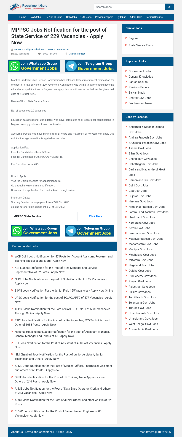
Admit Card (136, 17)
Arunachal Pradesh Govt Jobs (147, 143)
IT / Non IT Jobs (53, 17)
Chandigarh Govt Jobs (143, 159)
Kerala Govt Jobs (139, 228)
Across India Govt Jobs (143, 329)
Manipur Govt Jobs (141, 249)
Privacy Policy (63, 432)
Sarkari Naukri (137, 92)
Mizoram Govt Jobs (141, 260)
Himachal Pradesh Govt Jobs (147, 206)
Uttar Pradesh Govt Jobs (144, 313)
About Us (17, 432)
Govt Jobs (35, 17)
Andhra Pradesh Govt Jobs (145, 137)
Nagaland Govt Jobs (141, 265)
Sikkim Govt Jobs (140, 292)
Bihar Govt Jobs (139, 153)
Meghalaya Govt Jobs (142, 254)
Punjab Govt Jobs (140, 281)
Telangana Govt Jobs (142, 302)
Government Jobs (140, 71)
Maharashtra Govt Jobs (143, 244)
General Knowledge (141, 76)
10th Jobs (71, 17)
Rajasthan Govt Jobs (142, 286)
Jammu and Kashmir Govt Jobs (148, 212)
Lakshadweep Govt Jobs (144, 233)
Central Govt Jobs (140, 98)
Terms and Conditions (39, 432)
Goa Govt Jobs (138, 190)
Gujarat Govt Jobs (140, 196)
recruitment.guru (150, 432)
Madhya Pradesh (76, 53)
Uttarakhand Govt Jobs (143, 318)
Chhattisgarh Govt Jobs (143, 164)
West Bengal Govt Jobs (143, 324)
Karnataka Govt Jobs (142, 222)
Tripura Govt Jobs (140, 308)
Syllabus (121, 17)
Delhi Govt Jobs (139, 185)
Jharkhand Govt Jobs (142, 217)
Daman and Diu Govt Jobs (145, 180)
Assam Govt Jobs (140, 148)
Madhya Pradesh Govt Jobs (146, 238)
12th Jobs (86, 17)
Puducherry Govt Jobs (143, 276)
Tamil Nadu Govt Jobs (143, 297)
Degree (133, 38)
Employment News (140, 103)
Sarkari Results (154, 17)
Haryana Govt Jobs (141, 201)
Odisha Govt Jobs (140, 270)
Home (22, 17)
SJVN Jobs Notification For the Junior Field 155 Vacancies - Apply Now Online (64, 290)
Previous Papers (104, 17)
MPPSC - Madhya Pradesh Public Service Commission (41, 49)
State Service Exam (141, 45)
